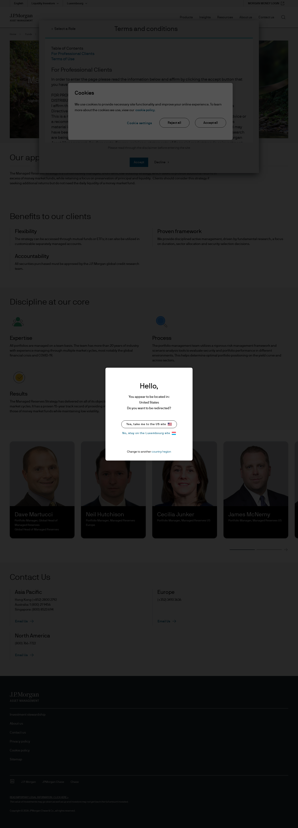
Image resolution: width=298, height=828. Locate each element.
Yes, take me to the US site (149, 424)
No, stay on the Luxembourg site (149, 433)
